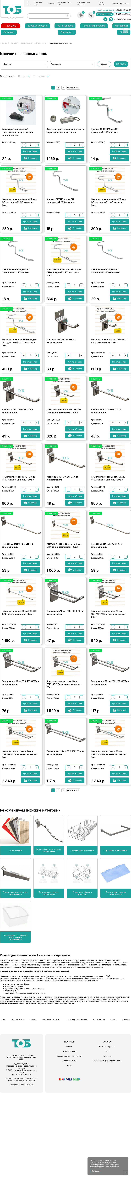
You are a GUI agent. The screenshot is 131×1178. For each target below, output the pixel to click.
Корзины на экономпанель (82, 938)
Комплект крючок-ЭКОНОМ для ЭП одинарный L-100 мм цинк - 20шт (108, 217)
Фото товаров (65, 25)
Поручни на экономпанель (115, 938)
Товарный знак (38, 3)
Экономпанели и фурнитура (33, 43)
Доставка (8, 32)
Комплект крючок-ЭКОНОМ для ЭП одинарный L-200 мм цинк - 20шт (19, 375)
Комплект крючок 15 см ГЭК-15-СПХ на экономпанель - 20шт (19, 528)
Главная (3, 43)
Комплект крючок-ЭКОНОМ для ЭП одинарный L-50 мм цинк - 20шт (19, 217)
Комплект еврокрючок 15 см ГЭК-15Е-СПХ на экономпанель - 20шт (64, 760)
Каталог (14, 43)
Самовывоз (66, 32)
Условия (51, 3)
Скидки (115, 3)
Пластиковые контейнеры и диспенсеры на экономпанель (15, 1024)
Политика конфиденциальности (107, 1146)
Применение (56, 64)
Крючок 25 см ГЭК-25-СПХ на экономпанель (17, 604)
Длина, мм (7, 64)
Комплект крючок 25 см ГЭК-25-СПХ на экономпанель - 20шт (64, 604)
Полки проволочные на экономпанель (49, 981)
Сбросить (104, 64)
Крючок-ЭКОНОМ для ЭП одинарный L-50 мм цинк (104, 137)
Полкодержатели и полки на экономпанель (15, 981)
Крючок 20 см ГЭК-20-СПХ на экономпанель (62, 528)
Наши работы (102, 3)
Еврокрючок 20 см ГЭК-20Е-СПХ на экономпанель (110, 759)
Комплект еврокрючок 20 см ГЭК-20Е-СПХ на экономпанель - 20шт (19, 839)
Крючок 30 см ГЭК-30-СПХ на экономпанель (107, 604)
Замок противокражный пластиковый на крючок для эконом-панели (17, 138)
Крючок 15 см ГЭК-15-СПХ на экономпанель (106, 452)
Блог (69, 1151)
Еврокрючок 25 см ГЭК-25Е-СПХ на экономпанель (65, 838)
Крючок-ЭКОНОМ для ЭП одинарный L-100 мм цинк (60, 215)
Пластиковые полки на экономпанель (116, 981)
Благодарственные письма (69, 1141)
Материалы (121, 25)
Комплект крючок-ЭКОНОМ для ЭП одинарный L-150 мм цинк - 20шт (64, 296)
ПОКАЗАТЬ (121, 64)
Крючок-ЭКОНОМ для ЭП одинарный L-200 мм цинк (105, 294)
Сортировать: (8, 76)
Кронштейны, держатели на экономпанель (48, 938)
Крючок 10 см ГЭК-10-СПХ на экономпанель (17, 452)
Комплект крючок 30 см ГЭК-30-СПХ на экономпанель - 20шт (19, 680)
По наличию (41, 76)
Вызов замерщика (37, 25)
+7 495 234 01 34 (122, 14)
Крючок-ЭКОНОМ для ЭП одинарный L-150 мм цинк (16, 294)
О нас (28, 3)
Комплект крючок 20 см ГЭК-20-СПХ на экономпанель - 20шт (108, 528)
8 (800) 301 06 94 (123, 10)
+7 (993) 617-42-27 (122, 19)
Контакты (124, 3)
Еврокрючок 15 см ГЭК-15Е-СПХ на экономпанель (20, 759)
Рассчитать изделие (94, 25)
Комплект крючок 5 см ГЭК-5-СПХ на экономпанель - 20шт (109, 373)
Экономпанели (15, 938)
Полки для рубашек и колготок (82, 981)
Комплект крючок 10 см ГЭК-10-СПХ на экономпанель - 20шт (64, 452)
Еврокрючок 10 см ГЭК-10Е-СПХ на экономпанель (65, 680)
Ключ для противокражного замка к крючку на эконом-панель (65, 137)
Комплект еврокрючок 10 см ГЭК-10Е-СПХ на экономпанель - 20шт (108, 681)
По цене (24, 76)
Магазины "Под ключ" (64, 3)
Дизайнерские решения (83, 3)
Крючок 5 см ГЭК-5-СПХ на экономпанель (61, 373)
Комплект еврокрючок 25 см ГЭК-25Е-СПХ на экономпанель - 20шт (108, 839)
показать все (73, 88)
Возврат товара (69, 1137)
